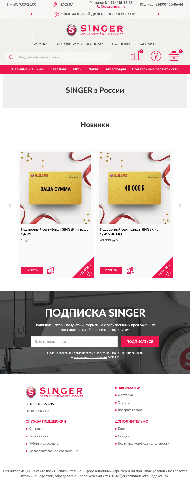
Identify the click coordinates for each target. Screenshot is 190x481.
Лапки (93, 69)
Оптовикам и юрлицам (80, 44)
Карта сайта (38, 436)
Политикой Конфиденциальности (119, 352)
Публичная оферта (44, 443)
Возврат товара (130, 410)
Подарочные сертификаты (155, 69)
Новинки (121, 44)
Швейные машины (27, 69)
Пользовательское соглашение (53, 451)
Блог (121, 429)
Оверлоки (58, 69)
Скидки (124, 436)
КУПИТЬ (32, 270)
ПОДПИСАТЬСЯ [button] (139, 342)
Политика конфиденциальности (143, 443)
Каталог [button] (40, 44)
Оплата (124, 403)
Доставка (125, 395)
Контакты (148, 44)
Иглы (77, 69)
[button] (111, 6)
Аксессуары (115, 69)
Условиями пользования (90, 357)
